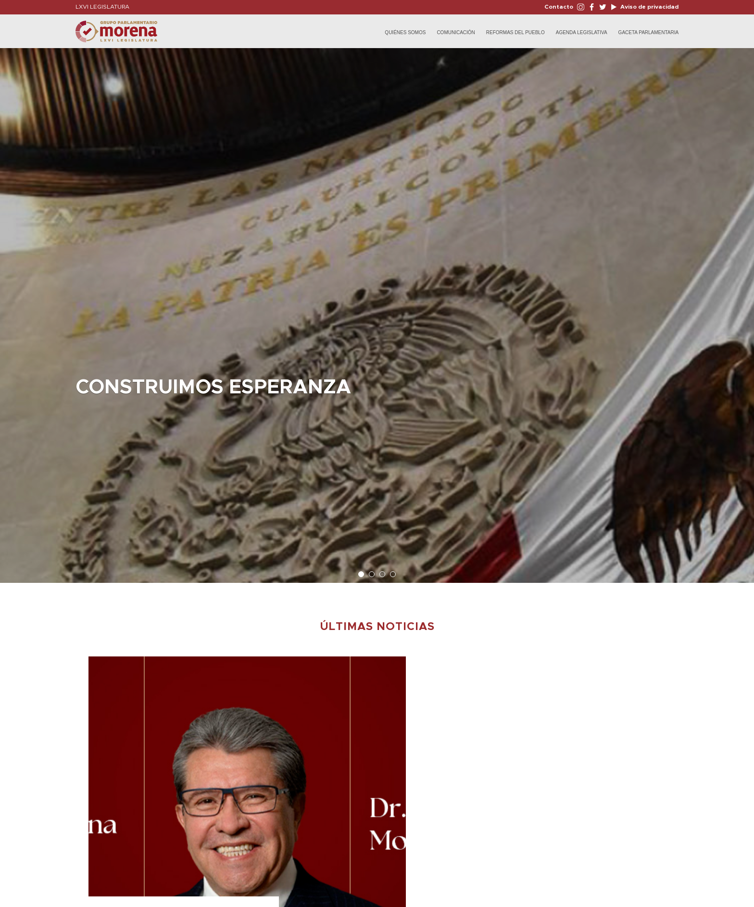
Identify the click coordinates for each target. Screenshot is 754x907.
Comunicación (456, 32)
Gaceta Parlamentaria (648, 32)
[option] (377, 310)
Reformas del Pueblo (515, 32)
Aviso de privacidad (649, 7)
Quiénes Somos (405, 32)
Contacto (558, 7)
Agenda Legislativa (581, 32)
